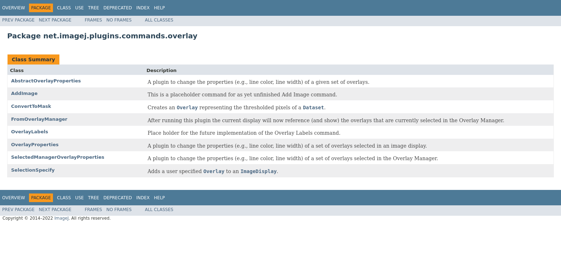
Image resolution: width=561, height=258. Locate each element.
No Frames (119, 20)
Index (143, 7)
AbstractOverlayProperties (46, 80)
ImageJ (61, 218)
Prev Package (18, 20)
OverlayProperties (35, 144)
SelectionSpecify (33, 170)
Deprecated (117, 7)
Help (159, 7)
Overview (13, 7)
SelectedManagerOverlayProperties (57, 157)
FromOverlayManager (39, 119)
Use (79, 7)
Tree (93, 7)
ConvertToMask (31, 106)
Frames (93, 20)
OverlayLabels (29, 131)
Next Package (55, 20)
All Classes (159, 20)
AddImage (24, 93)
